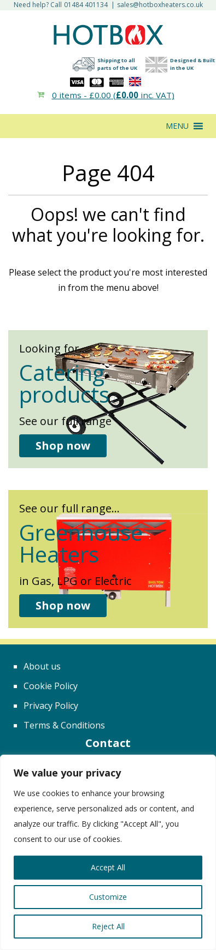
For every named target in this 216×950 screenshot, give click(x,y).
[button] (177, 126)
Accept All (108, 867)
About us (42, 666)
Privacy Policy (51, 706)
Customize (108, 897)
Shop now (63, 445)
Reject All (108, 926)
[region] (108, 852)
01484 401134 (86, 4)
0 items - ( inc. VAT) (113, 94)
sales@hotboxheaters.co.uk (160, 4)
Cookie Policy (51, 686)
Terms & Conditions (64, 725)
